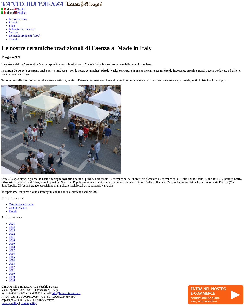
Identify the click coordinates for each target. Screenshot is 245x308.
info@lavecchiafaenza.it (66, 293)
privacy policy (10, 303)
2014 (12, 260)
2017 (12, 250)
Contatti (14, 39)
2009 (12, 277)
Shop (12, 25)
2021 (12, 237)
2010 (12, 273)
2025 (12, 223)
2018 (12, 247)
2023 (12, 230)
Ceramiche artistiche (21, 204)
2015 (12, 257)
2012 (12, 267)
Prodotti (14, 22)
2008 (12, 280)
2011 (12, 270)
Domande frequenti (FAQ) (24, 35)
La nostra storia (18, 19)
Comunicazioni (18, 207)
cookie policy (29, 303)
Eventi (13, 211)
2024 (12, 227)
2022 (12, 233)
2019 (12, 243)
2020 (12, 240)
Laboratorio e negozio (22, 29)
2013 (12, 263)
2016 (12, 253)
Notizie (13, 32)
